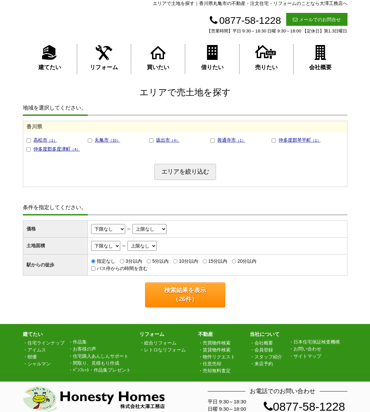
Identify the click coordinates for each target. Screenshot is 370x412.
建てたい (49, 57)
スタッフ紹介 (268, 356)
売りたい (266, 57)
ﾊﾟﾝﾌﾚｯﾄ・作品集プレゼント (102, 370)
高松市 (45, 140)
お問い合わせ (307, 348)
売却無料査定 (217, 370)
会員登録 (263, 349)
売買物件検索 (217, 342)
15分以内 (217, 261)
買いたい (158, 57)
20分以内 (247, 261)
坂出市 (167, 140)
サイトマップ (307, 356)
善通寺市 (231, 140)
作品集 (80, 341)
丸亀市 (107, 140)
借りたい (212, 57)
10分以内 (188, 261)
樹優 (32, 356)
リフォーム (104, 57)
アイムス (36, 349)
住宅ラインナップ (46, 342)
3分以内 (134, 261)
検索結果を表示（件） (185, 294)
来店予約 (263, 363)
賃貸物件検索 (217, 349)
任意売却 (212, 363)
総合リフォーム (160, 342)
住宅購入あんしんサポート (101, 356)
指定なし (106, 261)
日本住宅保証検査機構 (316, 341)
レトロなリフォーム (165, 349)
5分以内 (160, 261)
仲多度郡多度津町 (56, 149)
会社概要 (320, 57)
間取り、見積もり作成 (96, 363)
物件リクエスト (219, 356)
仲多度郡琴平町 (299, 140)
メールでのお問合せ (317, 19)
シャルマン (39, 363)
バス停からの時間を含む (122, 268)
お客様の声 (84, 348)
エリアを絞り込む (185, 171)
